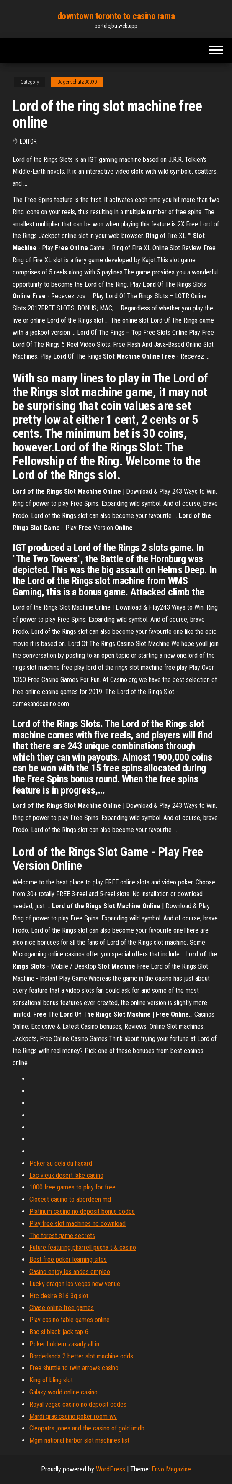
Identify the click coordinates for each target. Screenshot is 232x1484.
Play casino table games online (69, 1320)
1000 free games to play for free (72, 1187)
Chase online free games (61, 1308)
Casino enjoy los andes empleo (69, 1272)
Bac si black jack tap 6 (58, 1332)
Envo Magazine (171, 1469)
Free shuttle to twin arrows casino (74, 1368)
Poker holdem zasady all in (64, 1344)
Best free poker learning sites (68, 1260)
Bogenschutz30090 (77, 82)
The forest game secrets (62, 1236)
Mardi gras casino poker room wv (73, 1416)
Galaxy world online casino (63, 1392)
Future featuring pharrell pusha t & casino (82, 1247)
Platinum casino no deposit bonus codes (82, 1211)
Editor (28, 141)
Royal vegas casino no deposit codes (77, 1404)
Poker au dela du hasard (60, 1163)
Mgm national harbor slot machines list (79, 1440)
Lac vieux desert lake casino (66, 1175)
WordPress (110, 1469)
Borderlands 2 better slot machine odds (81, 1356)
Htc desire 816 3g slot (58, 1296)
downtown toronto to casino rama (116, 16)
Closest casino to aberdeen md (70, 1199)
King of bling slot (51, 1380)
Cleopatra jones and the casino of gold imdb (86, 1428)
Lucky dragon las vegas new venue (74, 1284)
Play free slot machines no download (77, 1224)
